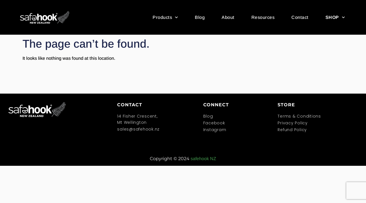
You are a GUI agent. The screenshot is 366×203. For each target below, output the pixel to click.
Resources (263, 17)
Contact (300, 17)
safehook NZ (203, 158)
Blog (200, 17)
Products (165, 17)
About (228, 17)
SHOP (335, 17)
